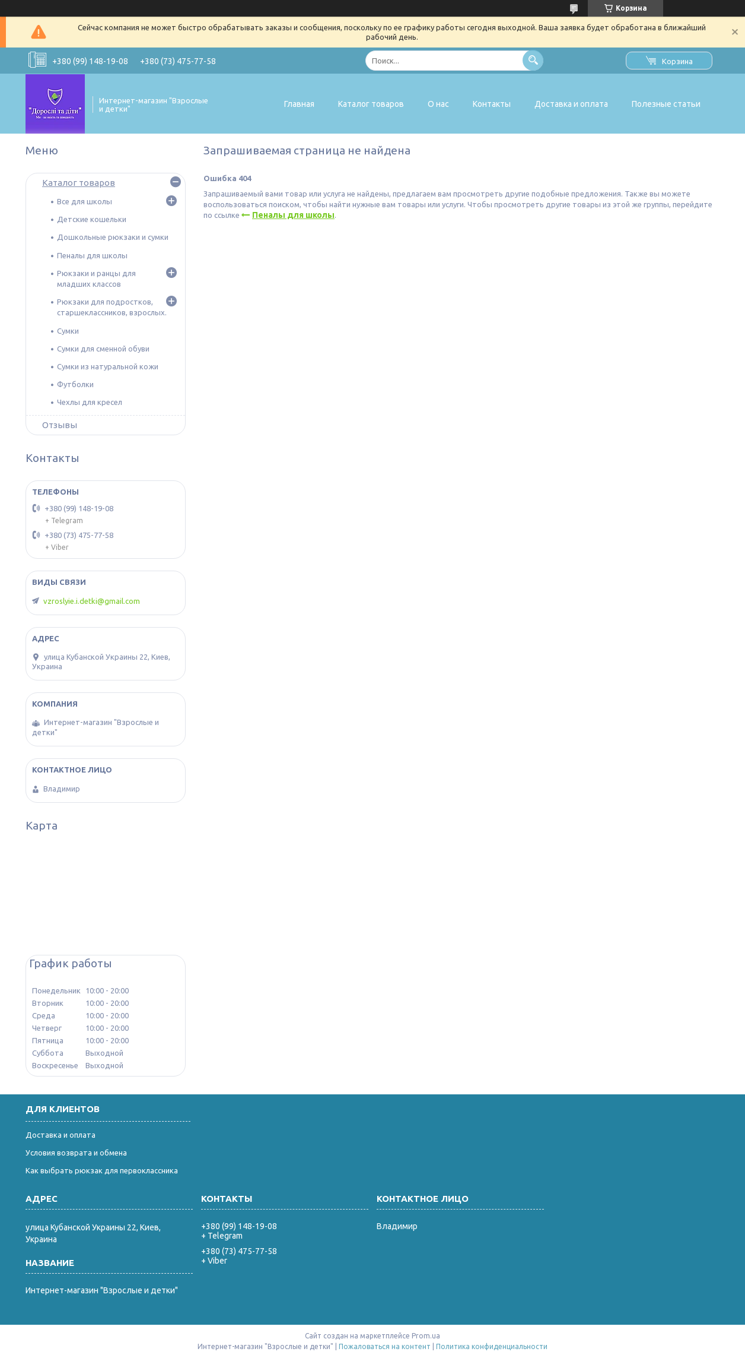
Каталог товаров (371, 104)
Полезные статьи (666, 104)
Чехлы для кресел (89, 402)
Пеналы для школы (293, 215)
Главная (299, 104)
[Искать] (533, 60)
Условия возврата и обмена (76, 1152)
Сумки (68, 331)
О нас (438, 104)
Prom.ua (426, 1336)
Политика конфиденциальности (491, 1346)
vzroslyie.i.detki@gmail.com (91, 601)
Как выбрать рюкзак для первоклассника (102, 1170)
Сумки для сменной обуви (103, 348)
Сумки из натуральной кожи (107, 366)
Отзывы (59, 425)
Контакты (492, 104)
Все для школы (84, 201)
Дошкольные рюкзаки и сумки (112, 237)
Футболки (75, 384)
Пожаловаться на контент (385, 1346)
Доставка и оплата (571, 104)
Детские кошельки (91, 219)
